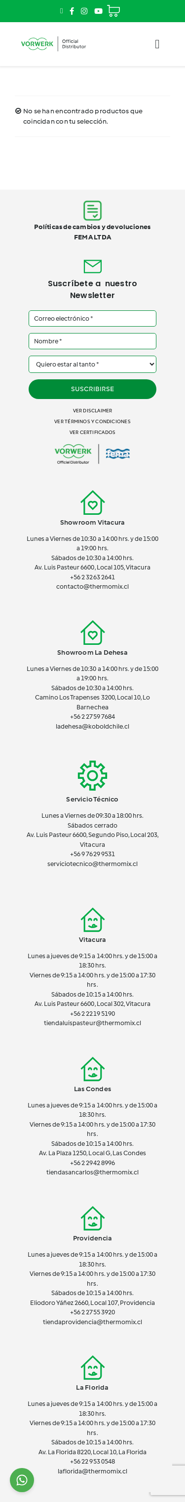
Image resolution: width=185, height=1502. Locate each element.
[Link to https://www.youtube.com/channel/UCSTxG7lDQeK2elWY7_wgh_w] (98, 11)
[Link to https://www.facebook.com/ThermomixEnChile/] (72, 11)
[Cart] (113, 6)
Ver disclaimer (92, 410)
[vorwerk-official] (53, 36)
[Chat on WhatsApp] (22, 1480)
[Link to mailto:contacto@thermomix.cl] (61, 11)
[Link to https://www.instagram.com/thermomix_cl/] (84, 11)
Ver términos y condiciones (92, 421)
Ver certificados (92, 432)
